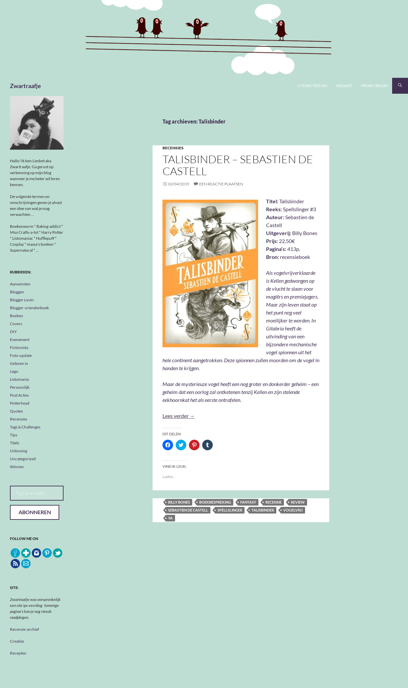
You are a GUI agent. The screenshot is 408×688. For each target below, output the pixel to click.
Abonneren (35, 512)
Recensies (173, 147)
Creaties (17, 641)
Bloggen (17, 291)
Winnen (17, 466)
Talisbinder (262, 510)
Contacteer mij (312, 85)
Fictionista (19, 347)
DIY (13, 331)
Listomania (19, 379)
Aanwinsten (20, 283)
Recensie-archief (24, 629)
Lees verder (178, 416)
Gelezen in (19, 363)
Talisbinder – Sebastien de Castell (237, 165)
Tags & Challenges (25, 426)
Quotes (16, 411)
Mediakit (344, 85)
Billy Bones (179, 502)
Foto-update (21, 355)
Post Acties (19, 395)
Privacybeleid (374, 85)
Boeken (16, 315)
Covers (16, 323)
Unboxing (18, 450)
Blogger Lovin (22, 299)
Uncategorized (23, 458)
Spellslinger (229, 510)
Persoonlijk (19, 387)
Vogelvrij (293, 510)
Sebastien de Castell (188, 510)
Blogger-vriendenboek (29, 307)
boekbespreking (215, 502)
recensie (273, 502)
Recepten (18, 653)
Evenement (19, 339)
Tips (13, 434)
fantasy (248, 502)
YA (170, 518)
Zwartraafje (25, 85)
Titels (14, 442)
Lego (14, 371)
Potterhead (19, 403)
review (298, 502)
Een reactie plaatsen (221, 183)
